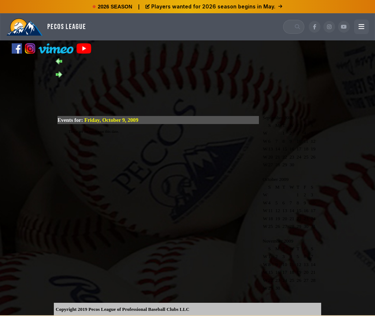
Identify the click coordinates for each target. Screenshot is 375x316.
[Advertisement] (187, 93)
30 (291, 164)
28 (277, 164)
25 (306, 157)
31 (313, 226)
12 (313, 141)
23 (291, 157)
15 (284, 149)
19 (313, 149)
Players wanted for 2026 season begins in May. (213, 6)
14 (277, 149)
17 (299, 149)
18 (306, 149)
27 (270, 164)
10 (299, 141)
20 (270, 157)
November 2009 (278, 241)
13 (270, 149)
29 (284, 164)
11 (306, 141)
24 (299, 157)
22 (284, 157)
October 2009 (276, 179)
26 (313, 157)
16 (291, 149)
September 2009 (278, 117)
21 (277, 157)
